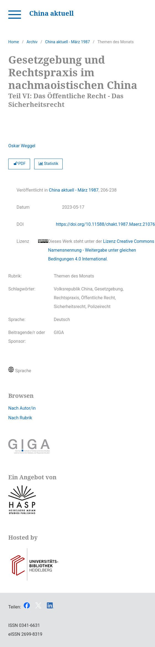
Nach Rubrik (20, 417)
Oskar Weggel (21, 145)
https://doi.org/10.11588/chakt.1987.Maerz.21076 (105, 224)
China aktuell (51, 13)
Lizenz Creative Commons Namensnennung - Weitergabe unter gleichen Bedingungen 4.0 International (101, 250)
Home (13, 42)
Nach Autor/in (22, 408)
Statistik (48, 163)
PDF (19, 163)
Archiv (32, 42)
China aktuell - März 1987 (67, 42)
